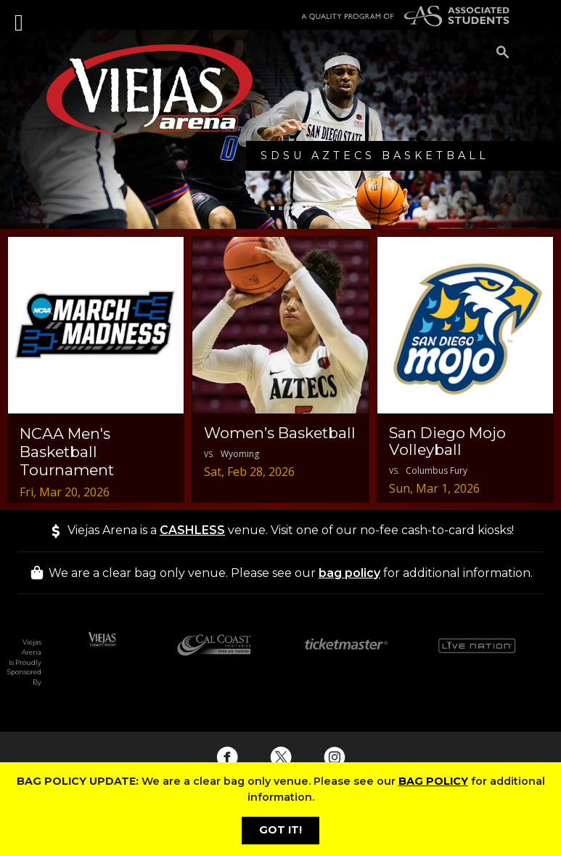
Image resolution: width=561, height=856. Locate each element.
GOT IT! (280, 829)
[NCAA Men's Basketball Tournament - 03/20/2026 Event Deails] (96, 369)
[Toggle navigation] (20, 14)
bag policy (349, 573)
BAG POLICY (433, 781)
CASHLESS (192, 530)
